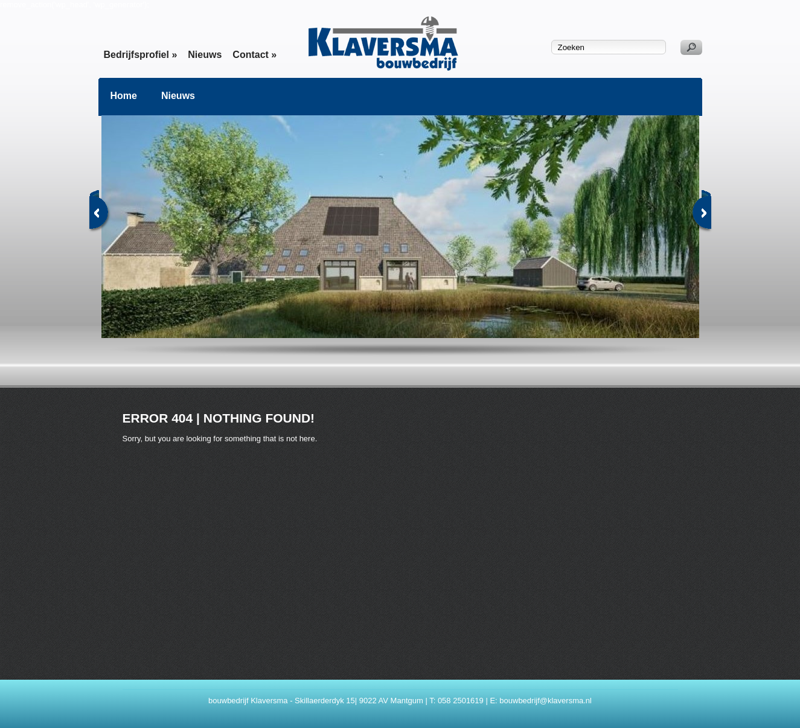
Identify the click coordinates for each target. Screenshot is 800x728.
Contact (254, 54)
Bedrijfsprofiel (141, 54)
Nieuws (205, 54)
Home (123, 96)
